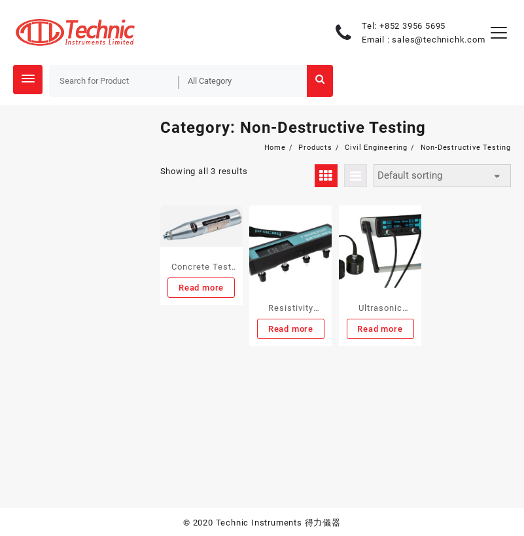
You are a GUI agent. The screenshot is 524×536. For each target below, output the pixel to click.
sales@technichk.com (438, 40)
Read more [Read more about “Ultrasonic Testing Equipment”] (379, 329)
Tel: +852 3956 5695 (403, 26)
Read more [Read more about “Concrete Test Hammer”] (201, 288)
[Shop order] (442, 175)
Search (320, 81)
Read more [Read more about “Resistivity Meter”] (290, 329)
